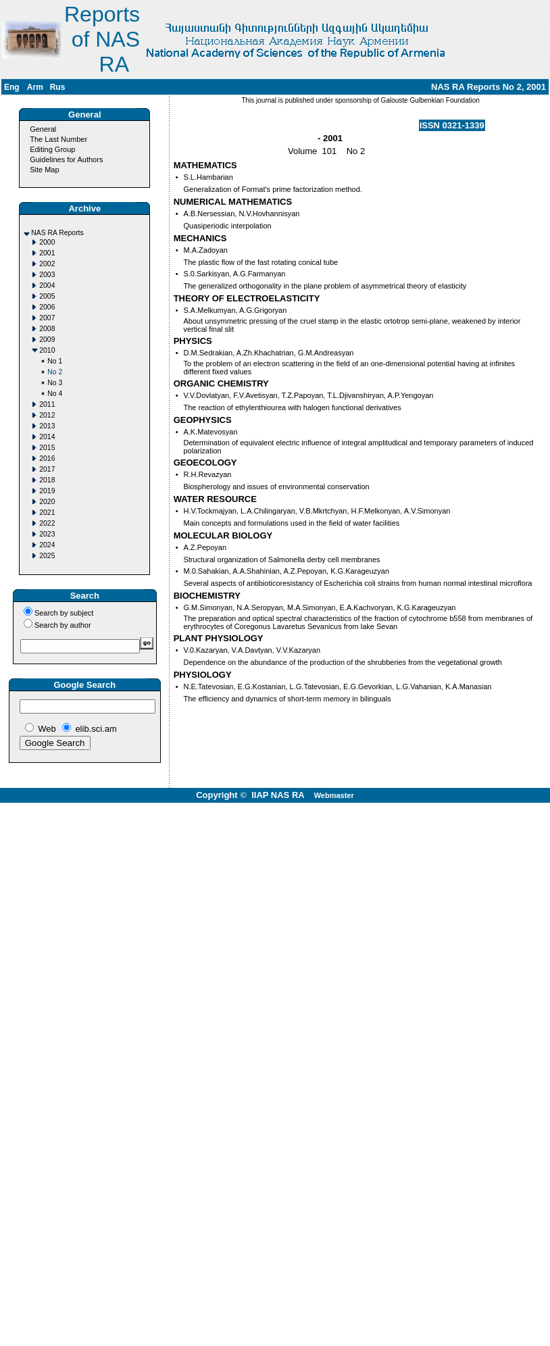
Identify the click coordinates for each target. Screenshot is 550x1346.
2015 (47, 447)
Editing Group (52, 149)
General (43, 129)
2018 (47, 480)
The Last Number (58, 139)
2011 (47, 404)
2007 (47, 318)
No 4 (54, 393)
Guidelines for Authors (66, 159)
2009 (47, 339)
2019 (47, 491)
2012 (47, 415)
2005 (47, 296)
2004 (47, 285)
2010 (47, 350)
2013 (47, 426)
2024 (47, 545)
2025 (47, 555)
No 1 (54, 361)
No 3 (54, 383)
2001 (47, 253)
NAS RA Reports (57, 232)
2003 (47, 274)
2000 (47, 242)
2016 (47, 458)
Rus (58, 87)
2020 (47, 501)
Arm (35, 87)
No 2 (54, 372)
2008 (47, 328)
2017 (47, 469)
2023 (47, 534)
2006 (47, 307)
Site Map (44, 170)
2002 (47, 264)
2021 (47, 512)
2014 (47, 437)
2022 (47, 523)
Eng (12, 87)
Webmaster (334, 795)
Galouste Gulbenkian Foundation (429, 100)
